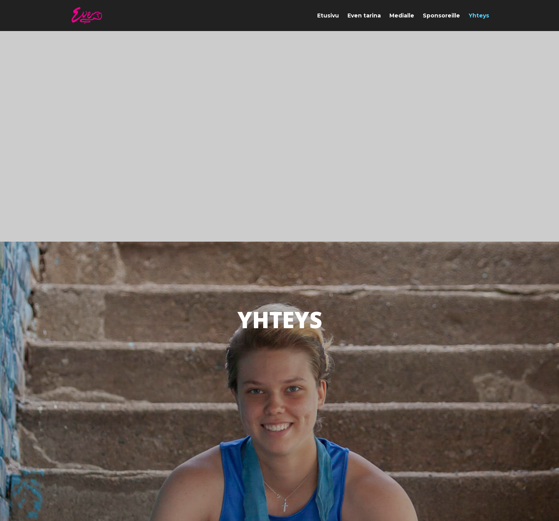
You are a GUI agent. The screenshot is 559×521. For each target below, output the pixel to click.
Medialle (401, 16)
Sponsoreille (441, 16)
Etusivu (328, 16)
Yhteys (479, 16)
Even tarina (364, 16)
